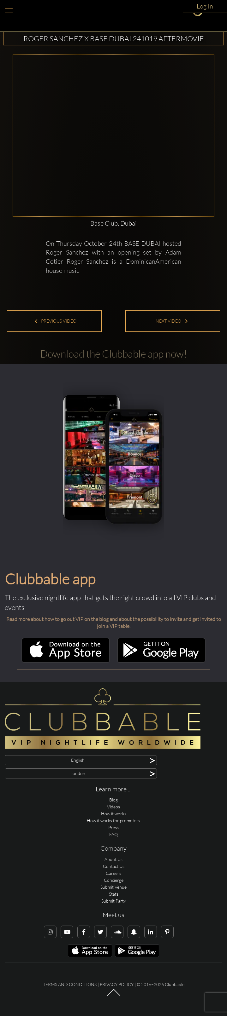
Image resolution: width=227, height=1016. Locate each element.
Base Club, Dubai (113, 223)
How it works (113, 813)
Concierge (113, 880)
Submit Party (113, 901)
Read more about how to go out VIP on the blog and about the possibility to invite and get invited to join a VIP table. (113, 622)
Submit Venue (113, 887)
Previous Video (55, 321)
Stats (113, 894)
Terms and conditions (70, 984)
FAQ (113, 834)
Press (113, 827)
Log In (205, 6)
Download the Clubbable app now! (113, 353)
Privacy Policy (117, 984)
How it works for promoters (113, 820)
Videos (113, 806)
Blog (113, 799)
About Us (113, 859)
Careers (113, 873)
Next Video (172, 321)
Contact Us (113, 866)
